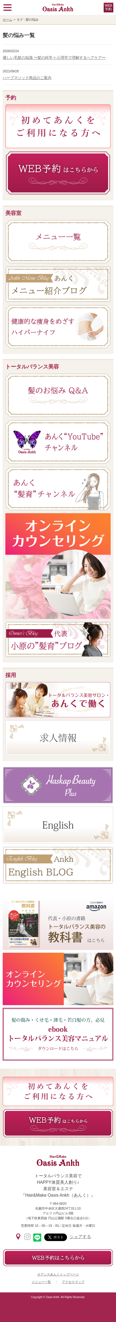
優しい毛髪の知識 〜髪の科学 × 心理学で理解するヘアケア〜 (54, 57)
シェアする (80, 1236)
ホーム (7, 20)
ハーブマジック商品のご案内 (27, 78)
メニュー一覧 (41, 1282)
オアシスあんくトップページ (58, 1274)
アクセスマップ (73, 1282)
